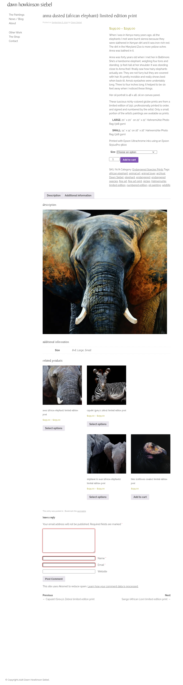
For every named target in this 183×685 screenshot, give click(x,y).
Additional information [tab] (78, 195)
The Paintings (16, 14)
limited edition (117, 185)
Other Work (15, 32)
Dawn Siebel (76, 22)
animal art (134, 173)
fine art (123, 181)
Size (113, 152)
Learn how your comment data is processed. (113, 586)
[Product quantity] (114, 159)
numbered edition (137, 185)
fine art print (135, 181)
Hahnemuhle (158, 181)
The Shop (14, 36)
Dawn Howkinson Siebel (29, 4)
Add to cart (129, 159)
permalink (81, 511)
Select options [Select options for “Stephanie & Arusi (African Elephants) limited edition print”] (98, 497)
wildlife (166, 185)
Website (102, 571)
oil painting (155, 185)
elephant (130, 177)
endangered (143, 177)
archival (160, 173)
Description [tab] (54, 195)
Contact (13, 41)
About (12, 23)
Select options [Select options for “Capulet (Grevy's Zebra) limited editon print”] (98, 424)
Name (102, 558)
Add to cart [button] (140, 497)
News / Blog (16, 19)
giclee (146, 181)
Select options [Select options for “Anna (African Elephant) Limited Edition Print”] (53, 428)
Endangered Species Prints (147, 169)
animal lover (148, 173)
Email (101, 564)
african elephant (118, 173)
